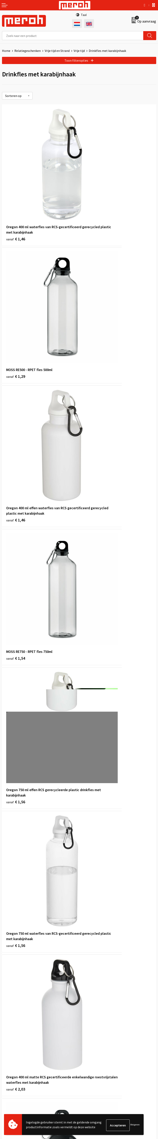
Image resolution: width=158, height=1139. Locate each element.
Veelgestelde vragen (95, 979)
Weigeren (135, 1125)
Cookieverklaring (92, 1052)
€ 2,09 (92, 507)
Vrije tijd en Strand (57, 51)
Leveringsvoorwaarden (96, 1046)
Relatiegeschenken (27, 51)
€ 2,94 (15, 931)
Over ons (87, 967)
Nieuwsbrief (89, 973)
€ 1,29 (92, 189)
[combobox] (72, 35)
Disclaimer (88, 1064)
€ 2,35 (92, 719)
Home (6, 51)
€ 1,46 (15, 200)
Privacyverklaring (93, 1058)
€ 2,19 (92, 624)
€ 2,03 (15, 518)
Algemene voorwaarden (97, 1040)
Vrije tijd (79, 51)
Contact (7, 1040)
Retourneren (11, 1046)
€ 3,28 (92, 825)
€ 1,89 (15, 624)
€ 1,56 (15, 407)
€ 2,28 (15, 730)
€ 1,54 (92, 295)
